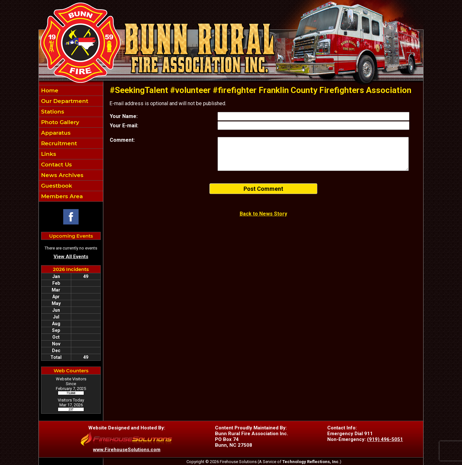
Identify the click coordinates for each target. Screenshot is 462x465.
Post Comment (263, 188)
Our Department (63, 101)
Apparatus (55, 133)
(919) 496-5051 (385, 439)
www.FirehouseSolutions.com (126, 449)
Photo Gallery (59, 122)
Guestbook (55, 185)
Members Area (61, 196)
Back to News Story (263, 214)
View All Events (71, 256)
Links (47, 154)
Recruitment (58, 143)
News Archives (61, 175)
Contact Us (55, 164)
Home (48, 90)
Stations (51, 111)
